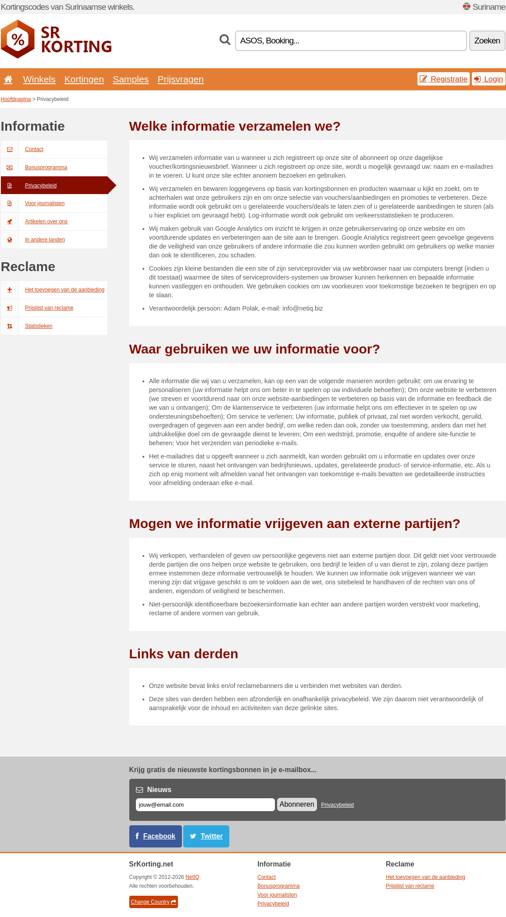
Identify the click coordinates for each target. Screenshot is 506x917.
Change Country (153, 902)
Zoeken (487, 40)
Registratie (443, 78)
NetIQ (192, 877)
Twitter (212, 836)
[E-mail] (205, 804)
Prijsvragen (181, 79)
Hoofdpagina (16, 99)
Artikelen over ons (34, 221)
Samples (131, 79)
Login (488, 78)
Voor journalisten (33, 203)
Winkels (39, 79)
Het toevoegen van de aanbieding (52, 290)
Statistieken (27, 326)
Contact (22, 149)
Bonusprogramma (34, 167)
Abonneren (297, 804)
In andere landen (33, 240)
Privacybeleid (29, 185)
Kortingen (84, 79)
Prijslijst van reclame (37, 308)
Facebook (159, 836)
